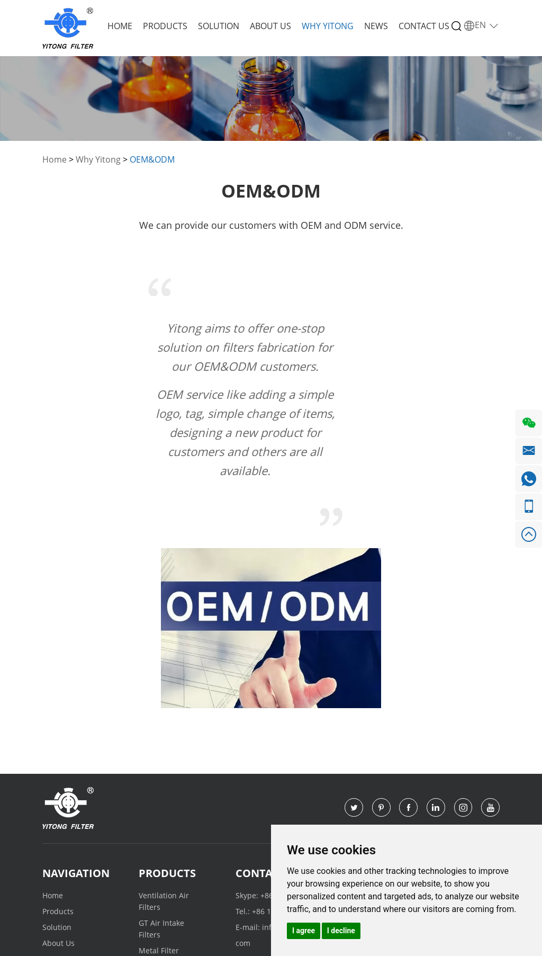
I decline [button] (341, 930)
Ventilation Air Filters (164, 745)
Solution (218, 26)
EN (481, 25)
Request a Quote (414, 717)
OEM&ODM (152, 159)
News (376, 26)
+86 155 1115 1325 (293, 739)
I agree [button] (303, 930)
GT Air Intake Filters (161, 772)
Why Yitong (328, 26)
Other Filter (159, 822)
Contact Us (424, 26)
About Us (270, 26)
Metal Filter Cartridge (159, 800)
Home (119, 26)
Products (165, 26)
